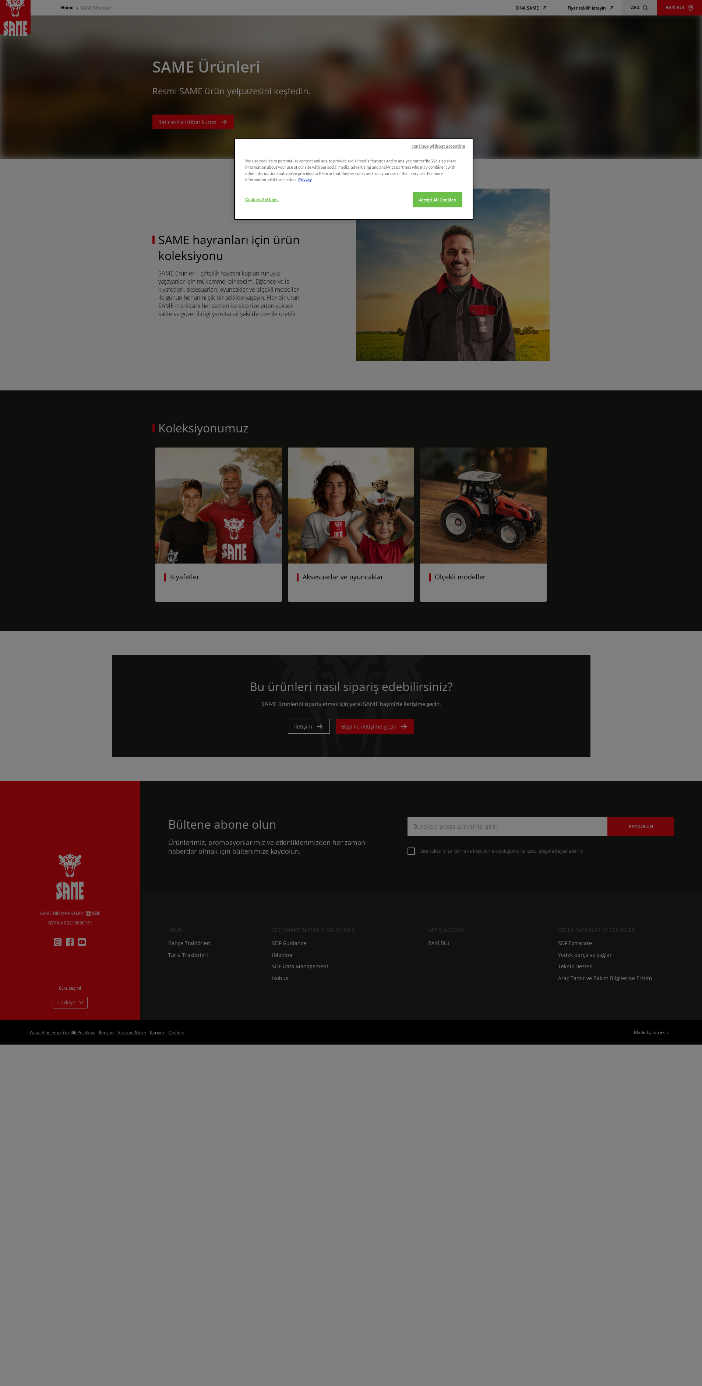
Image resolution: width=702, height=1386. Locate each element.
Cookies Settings (262, 230)
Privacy (305, 210)
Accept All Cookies (437, 230)
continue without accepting (438, 177)
